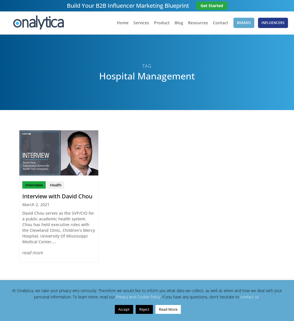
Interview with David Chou (57, 196)
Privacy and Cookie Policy (138, 297)
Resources (198, 23)
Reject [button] (144, 309)
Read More (168, 309)
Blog (179, 23)
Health (55, 185)
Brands (244, 22)
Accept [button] (124, 309)
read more (32, 253)
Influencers (273, 22)
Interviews (34, 185)
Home (123, 23)
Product (162, 23)
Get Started (212, 5)
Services (141, 23)
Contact (220, 23)
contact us (249, 297)
